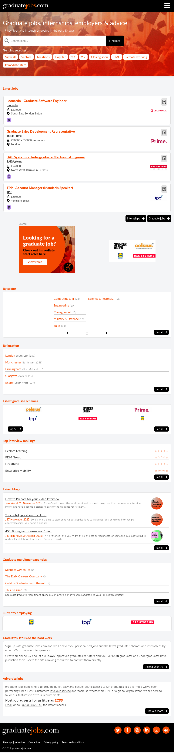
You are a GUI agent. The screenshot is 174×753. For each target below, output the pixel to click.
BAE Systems (14, 161)
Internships (136, 218)
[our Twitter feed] (115, 730)
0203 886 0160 (32, 704)
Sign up (10, 645)
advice (118, 22)
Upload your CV (156, 666)
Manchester (13, 362)
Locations (43, 57)
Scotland (23, 375)
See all (161, 332)
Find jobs (115, 40)
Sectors (26, 57)
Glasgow (11, 375)
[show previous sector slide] (67, 333)
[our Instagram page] (135, 730)
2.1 (73, 57)
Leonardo (12, 105)
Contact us (34, 742)
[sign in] (166, 730)
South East (22, 355)
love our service (60, 690)
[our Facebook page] (125, 730)
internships (57, 22)
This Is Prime (14, 135)
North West (28, 362)
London (10, 355)
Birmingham (13, 369)
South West (21, 382)
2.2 (83, 57)
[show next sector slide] (106, 333)
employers (89, 22)
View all (10, 57)
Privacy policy (51, 742)
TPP (9, 192)
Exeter (9, 382)
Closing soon (99, 57)
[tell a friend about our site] (156, 730)
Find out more (156, 710)
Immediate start (15, 65)
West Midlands (30, 369)
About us (20, 742)
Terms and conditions (73, 742)
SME (117, 57)
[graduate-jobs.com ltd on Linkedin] (145, 730)
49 (4, 30)
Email (8, 704)
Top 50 (15, 429)
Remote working (136, 57)
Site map (7, 742)
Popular (60, 57)
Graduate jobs (21, 22)
